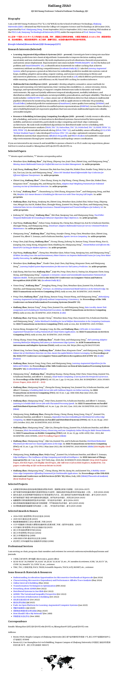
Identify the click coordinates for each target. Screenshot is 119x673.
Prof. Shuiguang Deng (31, 29)
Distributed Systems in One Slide (28, 591)
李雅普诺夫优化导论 (21, 616)
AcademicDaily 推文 (69, 68)
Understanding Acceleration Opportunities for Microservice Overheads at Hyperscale (53, 577)
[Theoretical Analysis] (97, 476)
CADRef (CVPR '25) (35, 98)
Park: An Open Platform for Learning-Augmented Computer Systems (45, 605)
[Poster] (17, 359)
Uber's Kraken (78, 136)
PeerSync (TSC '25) (59, 133)
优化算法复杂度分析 (21, 600)
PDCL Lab (16, 32)
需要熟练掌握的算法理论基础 (25, 611)
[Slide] (36, 369)
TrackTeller (19, 103)
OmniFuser (65, 103)
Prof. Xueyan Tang (92, 32)
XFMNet (100, 103)
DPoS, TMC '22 (63, 130)
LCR (75, 77)
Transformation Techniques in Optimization (34, 586)
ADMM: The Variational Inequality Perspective (34, 594)
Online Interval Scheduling (25, 583)
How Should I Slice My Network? (27, 613)
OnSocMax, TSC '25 (68, 127)
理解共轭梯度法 (19, 608)
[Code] (63, 313)
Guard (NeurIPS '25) (35, 65)
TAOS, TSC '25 (52, 127)
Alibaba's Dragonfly (58, 136)
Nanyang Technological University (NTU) (40, 32)
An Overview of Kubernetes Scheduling (31, 597)
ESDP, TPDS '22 (103, 127)
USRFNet (85, 106)
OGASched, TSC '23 (86, 127)
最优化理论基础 (19, 602)
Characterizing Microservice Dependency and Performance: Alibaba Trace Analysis (52, 580)
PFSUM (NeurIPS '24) (84, 63)
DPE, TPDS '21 (19, 130)
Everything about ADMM (24, 588)
